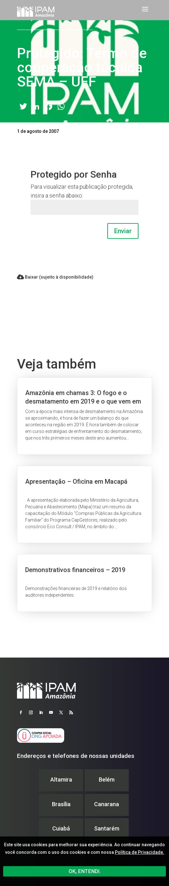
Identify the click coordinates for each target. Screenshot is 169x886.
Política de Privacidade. (139, 852)
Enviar (123, 231)
